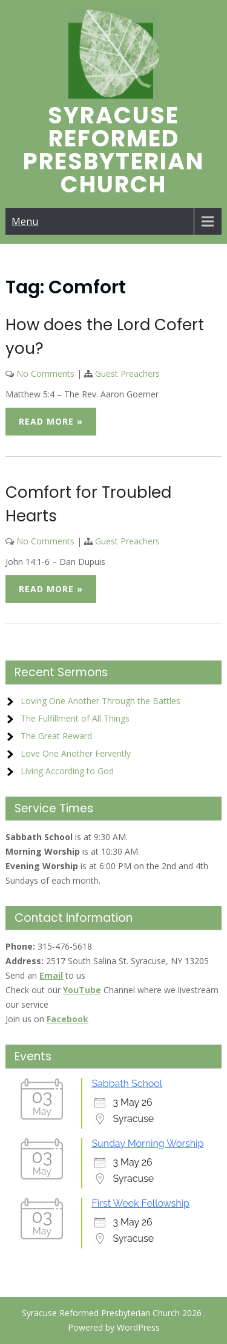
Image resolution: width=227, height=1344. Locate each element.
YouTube (82, 990)
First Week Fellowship (140, 1203)
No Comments (45, 373)
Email (51, 975)
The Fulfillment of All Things (75, 718)
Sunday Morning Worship (147, 1143)
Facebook (67, 1019)
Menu (25, 221)
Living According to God (67, 771)
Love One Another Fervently (76, 753)
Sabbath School (126, 1083)
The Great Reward (56, 736)
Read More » (51, 421)
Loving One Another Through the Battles (100, 700)
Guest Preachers (127, 373)
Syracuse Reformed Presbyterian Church (113, 149)
